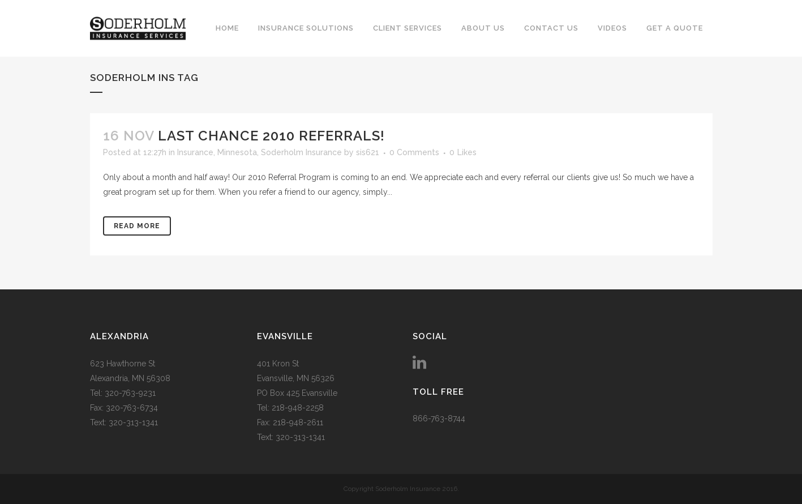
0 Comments (414, 152)
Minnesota (237, 152)
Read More (137, 226)
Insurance (195, 152)
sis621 (367, 152)
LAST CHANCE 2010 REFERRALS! (271, 135)
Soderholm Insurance (301, 152)
